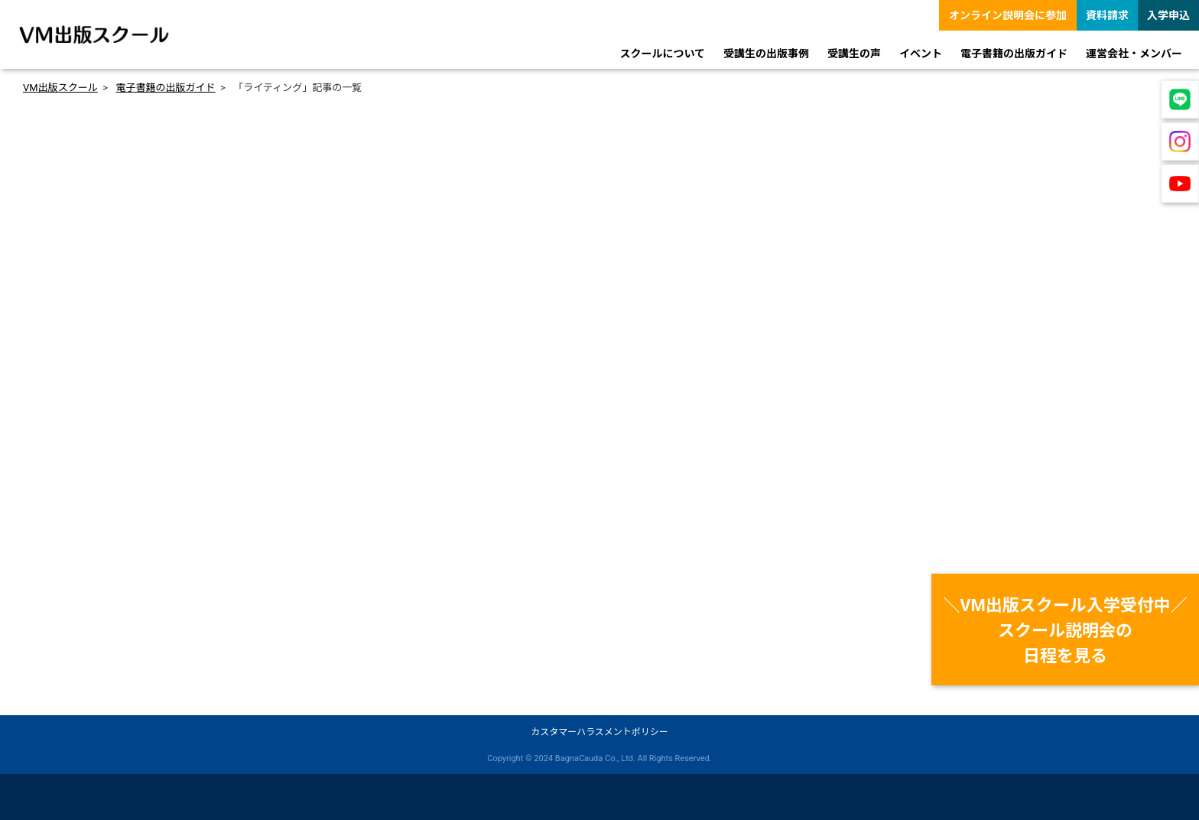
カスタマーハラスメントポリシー (599, 732)
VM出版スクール (60, 87)
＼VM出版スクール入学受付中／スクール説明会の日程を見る (1065, 630)
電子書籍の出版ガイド (165, 87)
